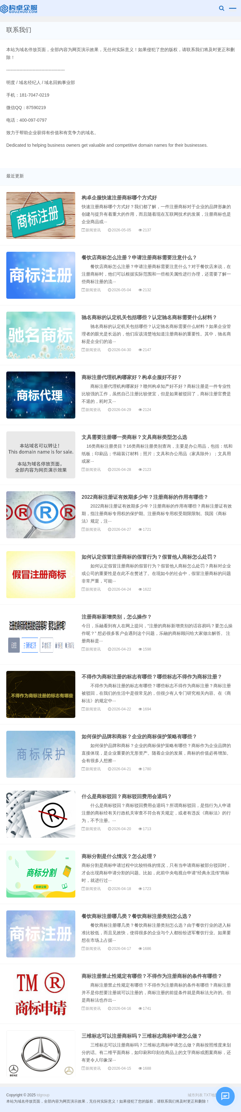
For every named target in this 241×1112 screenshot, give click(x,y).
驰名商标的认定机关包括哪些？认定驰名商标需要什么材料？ (149, 317)
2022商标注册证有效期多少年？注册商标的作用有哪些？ (145, 497)
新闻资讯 (93, 230)
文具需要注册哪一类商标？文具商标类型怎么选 (134, 437)
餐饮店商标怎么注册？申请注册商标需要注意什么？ (139, 257)
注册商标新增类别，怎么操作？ (117, 616)
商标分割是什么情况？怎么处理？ (119, 856)
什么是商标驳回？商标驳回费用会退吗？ (127, 796)
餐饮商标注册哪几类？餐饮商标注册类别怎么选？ (137, 916)
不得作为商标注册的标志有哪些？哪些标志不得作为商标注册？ (152, 676)
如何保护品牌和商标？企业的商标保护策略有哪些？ (139, 736)
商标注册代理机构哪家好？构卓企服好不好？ (132, 377)
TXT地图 (211, 1095)
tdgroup (19, 8)
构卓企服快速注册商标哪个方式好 (119, 197)
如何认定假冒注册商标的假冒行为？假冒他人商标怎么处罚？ (149, 557)
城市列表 (195, 1095)
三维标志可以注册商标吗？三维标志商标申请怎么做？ (142, 1036)
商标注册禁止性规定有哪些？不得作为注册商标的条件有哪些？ (152, 976)
